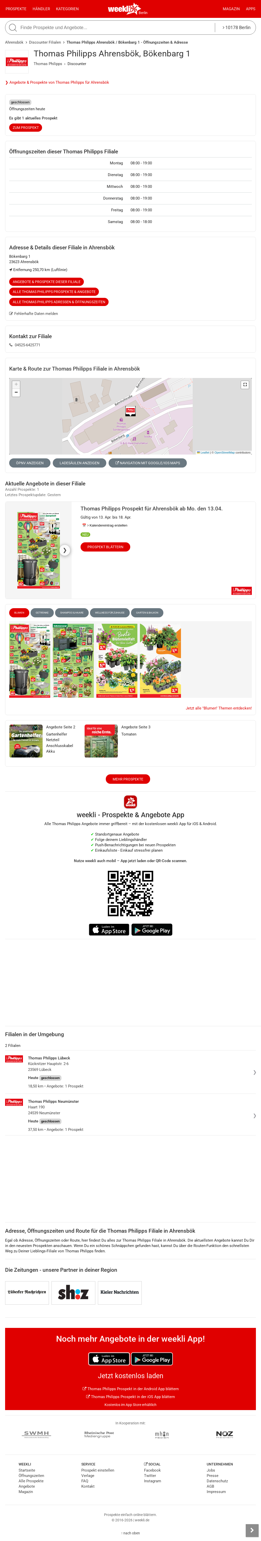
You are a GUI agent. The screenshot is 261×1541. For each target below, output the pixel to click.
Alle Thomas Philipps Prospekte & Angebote (54, 292)
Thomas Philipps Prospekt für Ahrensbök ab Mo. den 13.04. (152, 509)
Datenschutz (217, 1481)
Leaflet (203, 452)
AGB (210, 1486)
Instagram (152, 1481)
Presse (212, 1475)
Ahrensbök (14, 42)
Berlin (143, 13)
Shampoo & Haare (72, 612)
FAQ (84, 1481)
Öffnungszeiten (31, 1475)
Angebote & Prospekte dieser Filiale (47, 282)
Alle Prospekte (31, 1481)
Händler (41, 9)
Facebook (152, 1470)
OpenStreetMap (225, 452)
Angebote (27, 1486)
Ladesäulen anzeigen (79, 463)
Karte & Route (74, 369)
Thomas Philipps (48, 64)
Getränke (42, 612)
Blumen (19, 612)
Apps (250, 9)
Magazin (231, 9)
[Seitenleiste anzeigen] (252, 1530)
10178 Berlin (237, 27)
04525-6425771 (24, 345)
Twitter (150, 1475)
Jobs (211, 1470)
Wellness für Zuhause (110, 612)
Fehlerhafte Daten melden (33, 313)
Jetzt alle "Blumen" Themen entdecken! (219, 708)
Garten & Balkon (147, 612)
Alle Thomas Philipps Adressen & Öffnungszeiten (59, 302)
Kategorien (67, 9)
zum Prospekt (26, 128)
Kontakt (88, 1486)
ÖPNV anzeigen (30, 463)
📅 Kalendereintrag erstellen (104, 525)
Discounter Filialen (45, 42)
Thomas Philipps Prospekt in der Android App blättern (131, 1389)
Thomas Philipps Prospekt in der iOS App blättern (130, 1397)
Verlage (87, 1475)
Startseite (27, 1470)
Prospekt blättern (105, 547)
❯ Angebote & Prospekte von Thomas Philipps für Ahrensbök (57, 82)
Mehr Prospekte (128, 779)
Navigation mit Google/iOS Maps (147, 463)
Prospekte (16, 9)
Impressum (216, 1491)
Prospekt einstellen (97, 1470)
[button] (245, 385)
